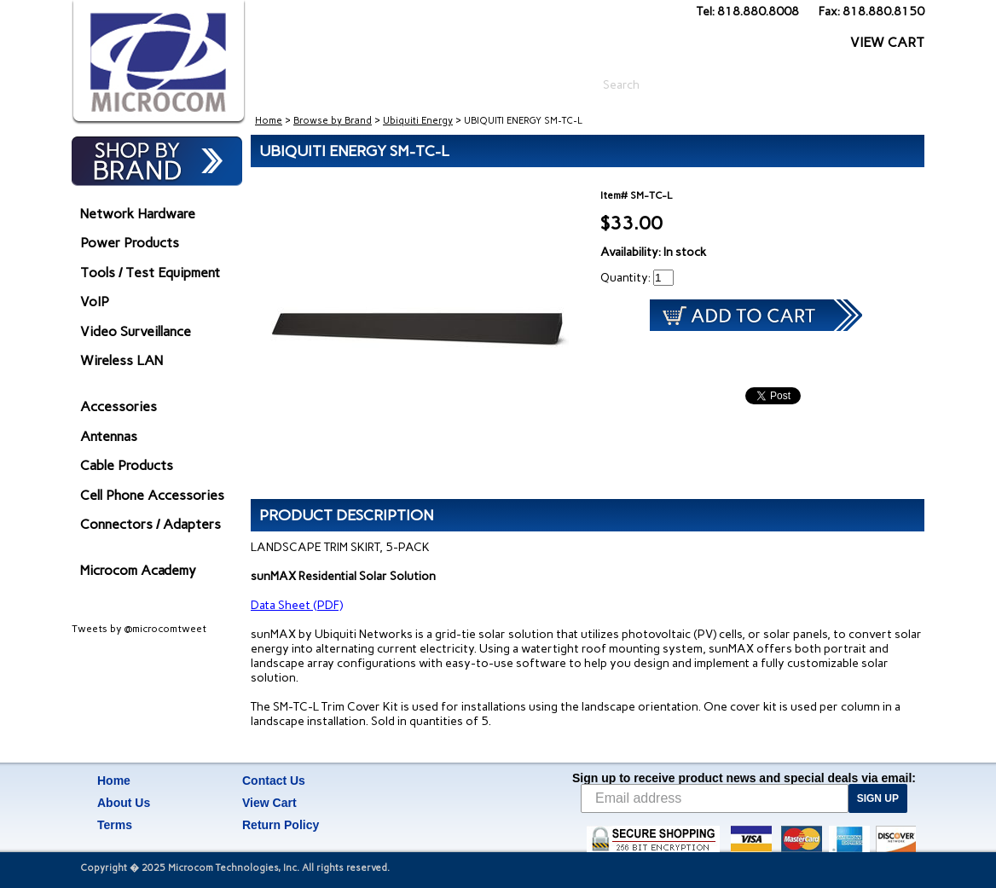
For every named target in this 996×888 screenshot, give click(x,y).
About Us (123, 803)
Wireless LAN (121, 360)
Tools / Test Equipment (150, 272)
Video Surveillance (135, 331)
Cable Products (126, 465)
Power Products (129, 243)
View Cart (269, 803)
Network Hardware (137, 214)
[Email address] (714, 798)
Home (268, 120)
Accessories (118, 406)
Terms (114, 825)
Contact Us (273, 780)
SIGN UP (878, 798)
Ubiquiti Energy (418, 120)
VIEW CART (887, 42)
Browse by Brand (332, 120)
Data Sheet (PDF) (297, 605)
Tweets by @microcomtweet (139, 629)
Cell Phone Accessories (152, 495)
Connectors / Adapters (150, 524)
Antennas (108, 436)
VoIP (94, 301)
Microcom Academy (138, 570)
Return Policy (280, 825)
